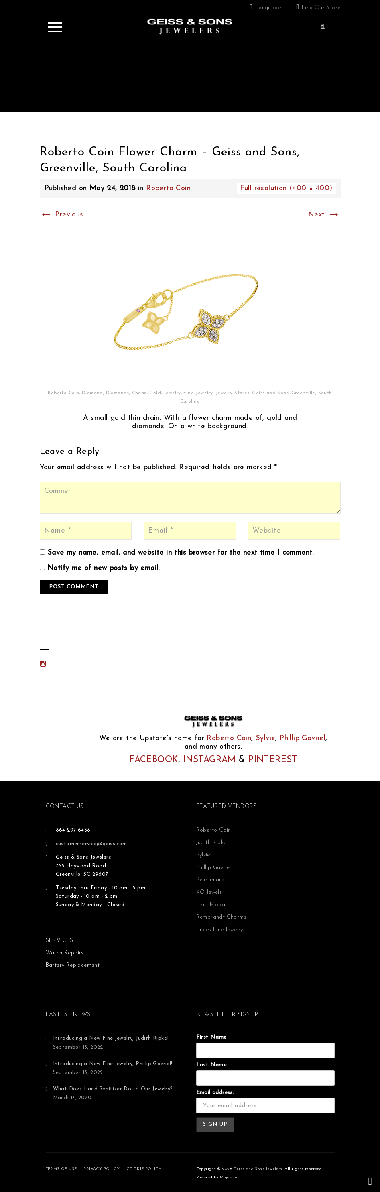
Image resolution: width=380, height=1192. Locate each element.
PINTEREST (272, 760)
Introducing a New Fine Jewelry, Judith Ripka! (111, 1038)
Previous (61, 214)
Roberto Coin (168, 188)
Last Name (211, 1065)
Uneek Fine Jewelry (219, 930)
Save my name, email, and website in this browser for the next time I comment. (180, 553)
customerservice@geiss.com (91, 843)
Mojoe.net (229, 1177)
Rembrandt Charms (221, 917)
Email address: (215, 1093)
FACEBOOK (153, 760)
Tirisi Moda (210, 905)
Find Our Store (321, 8)
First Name (211, 1037)
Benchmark (210, 880)
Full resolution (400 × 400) (286, 188)
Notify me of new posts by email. (103, 568)
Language (268, 8)
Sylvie (265, 738)
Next (324, 214)
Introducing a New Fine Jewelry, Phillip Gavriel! (113, 1063)
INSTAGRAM (209, 760)
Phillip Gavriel (302, 738)
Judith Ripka (211, 843)
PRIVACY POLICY (101, 1169)
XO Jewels (209, 892)
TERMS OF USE (61, 1169)
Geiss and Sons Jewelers (257, 1169)
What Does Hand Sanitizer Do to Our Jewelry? (113, 1089)
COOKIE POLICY (143, 1169)
